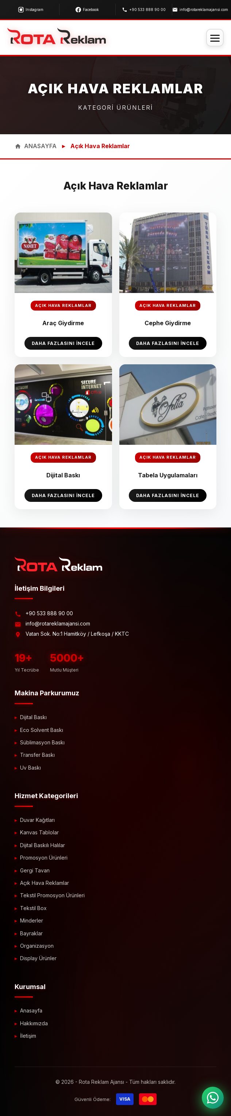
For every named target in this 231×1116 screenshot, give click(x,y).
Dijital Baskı (63, 475)
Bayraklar (31, 933)
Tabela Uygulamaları (167, 475)
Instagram (30, 9)
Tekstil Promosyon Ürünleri (52, 895)
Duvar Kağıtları (37, 820)
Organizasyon (37, 946)
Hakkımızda (34, 1023)
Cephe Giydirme (168, 323)
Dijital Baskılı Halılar (42, 845)
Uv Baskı (30, 767)
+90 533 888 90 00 (144, 9)
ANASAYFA (36, 146)
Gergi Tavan (35, 870)
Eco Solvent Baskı (41, 730)
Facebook (87, 9)
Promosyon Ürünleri (44, 857)
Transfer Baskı (37, 755)
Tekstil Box (33, 908)
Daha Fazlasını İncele (63, 343)
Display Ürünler (38, 958)
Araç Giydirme (63, 323)
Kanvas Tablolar (39, 832)
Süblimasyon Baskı (42, 742)
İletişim (28, 1036)
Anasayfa (31, 1010)
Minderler (31, 920)
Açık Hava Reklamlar (44, 883)
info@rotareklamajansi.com (200, 9)
